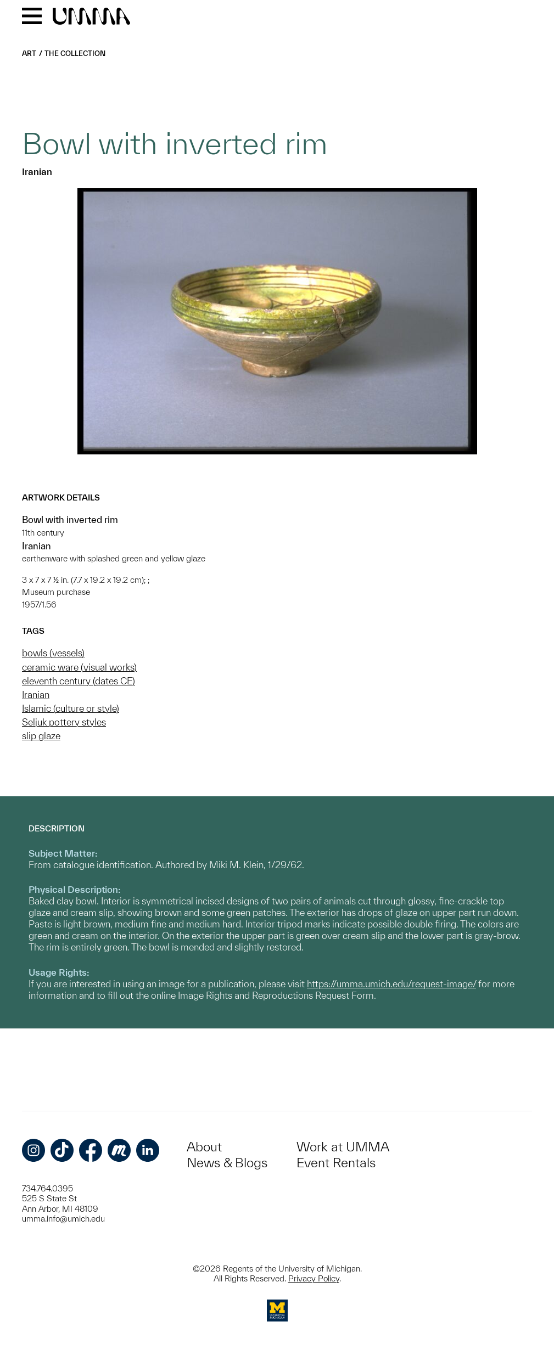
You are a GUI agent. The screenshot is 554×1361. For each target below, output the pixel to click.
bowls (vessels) (53, 653)
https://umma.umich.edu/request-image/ (391, 983)
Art (29, 53)
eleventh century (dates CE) (78, 681)
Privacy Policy (313, 1278)
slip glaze (41, 735)
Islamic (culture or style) (70, 708)
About (204, 1146)
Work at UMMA (342, 1146)
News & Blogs (227, 1162)
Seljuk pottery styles (64, 722)
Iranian (35, 694)
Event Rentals (336, 1162)
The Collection (74, 53)
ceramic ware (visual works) (79, 667)
